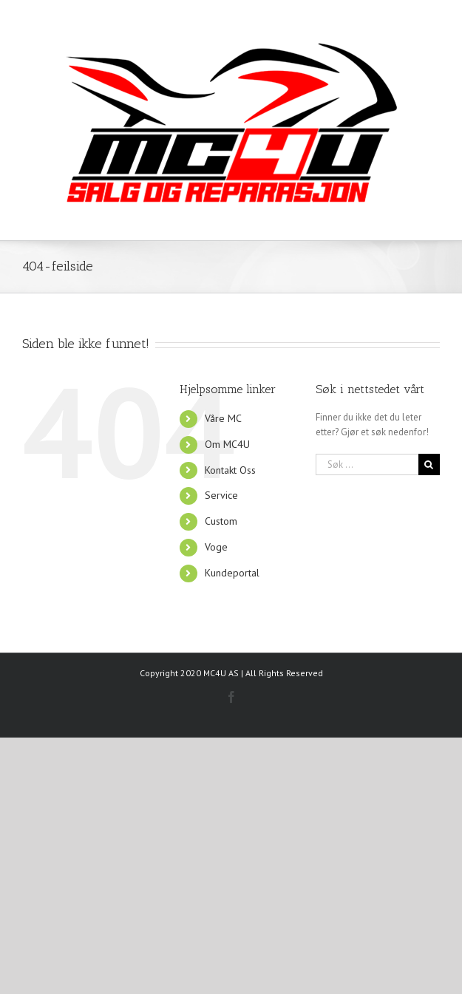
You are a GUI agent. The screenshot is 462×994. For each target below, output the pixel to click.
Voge (216, 547)
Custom (221, 521)
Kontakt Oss (230, 470)
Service (221, 495)
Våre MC (223, 418)
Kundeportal (232, 572)
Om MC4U (227, 444)
